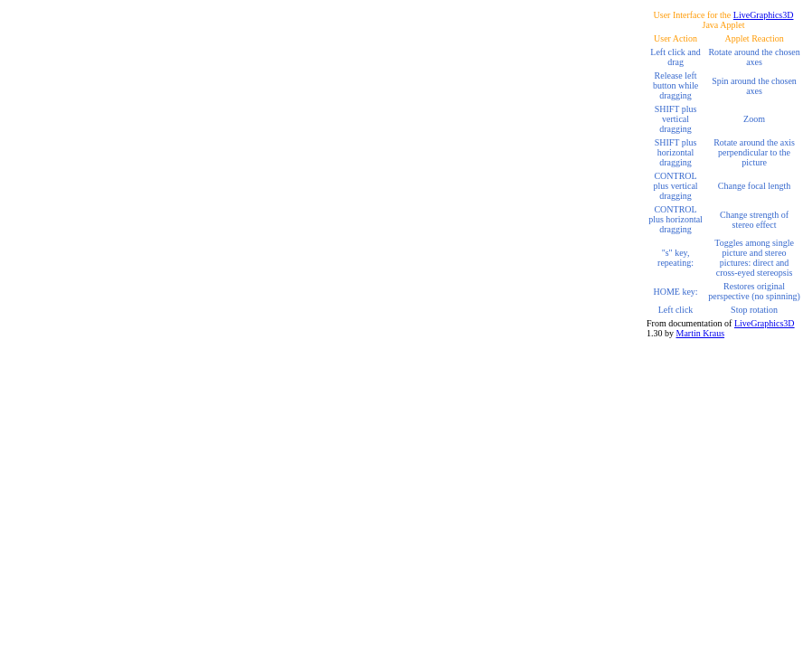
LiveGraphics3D (763, 15)
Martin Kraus (700, 333)
